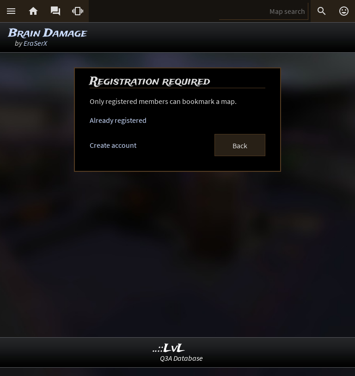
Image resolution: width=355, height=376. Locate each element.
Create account (113, 145)
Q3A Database (181, 358)
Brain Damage (47, 33)
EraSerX (35, 43)
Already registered (118, 120)
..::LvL (168, 348)
